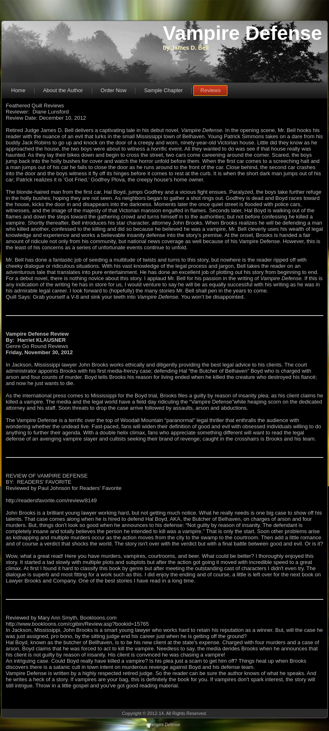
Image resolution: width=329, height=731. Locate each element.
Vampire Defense (242, 33)
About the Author (63, 90)
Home (18, 90)
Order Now (114, 90)
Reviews (210, 90)
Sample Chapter (163, 90)
